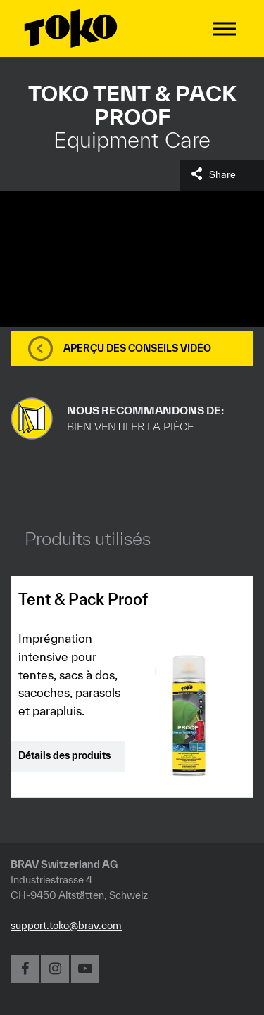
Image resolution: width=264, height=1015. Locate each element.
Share (222, 174)
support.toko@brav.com (66, 925)
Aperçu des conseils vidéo (137, 348)
